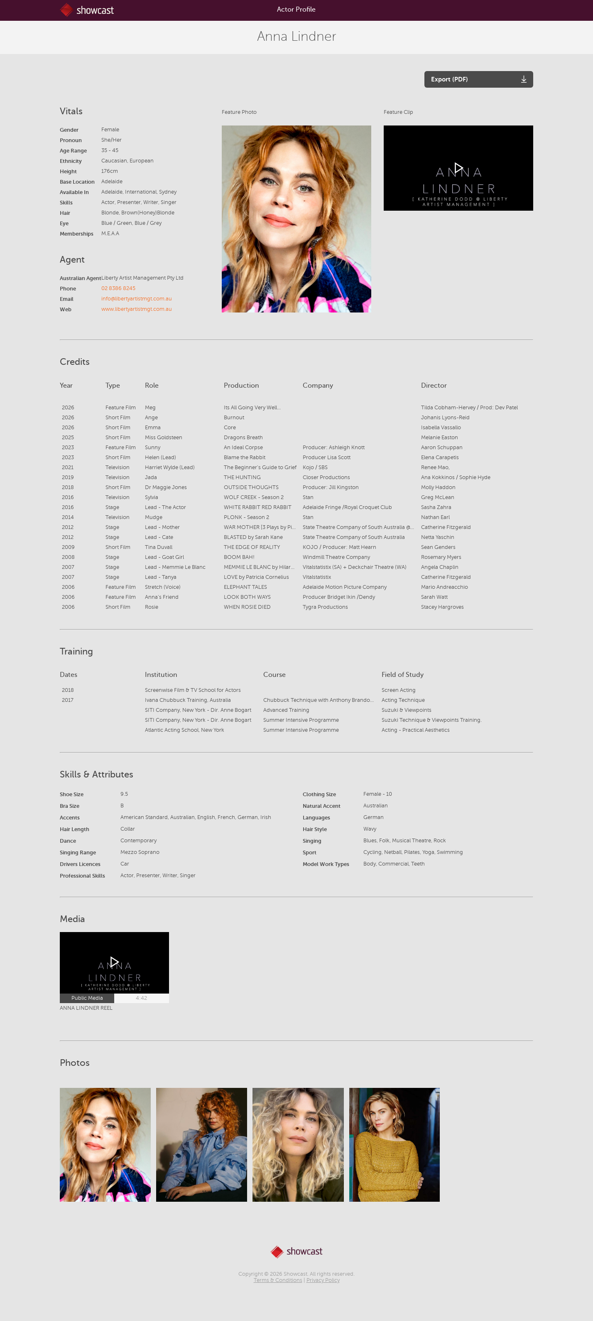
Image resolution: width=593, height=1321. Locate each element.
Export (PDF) (449, 79)
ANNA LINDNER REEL (86, 1008)
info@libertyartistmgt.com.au (136, 299)
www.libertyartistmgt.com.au (136, 309)
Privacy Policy (323, 1280)
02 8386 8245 (118, 288)
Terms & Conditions (278, 1280)
